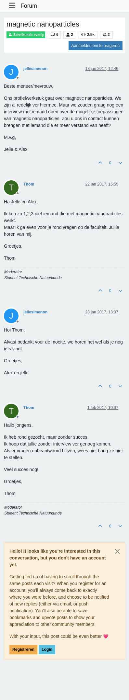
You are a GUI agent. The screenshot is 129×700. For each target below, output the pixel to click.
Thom (28, 184)
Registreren (23, 649)
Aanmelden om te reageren (95, 45)
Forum (28, 6)
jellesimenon (35, 68)
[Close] (117, 551)
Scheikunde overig (26, 35)
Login (47, 649)
